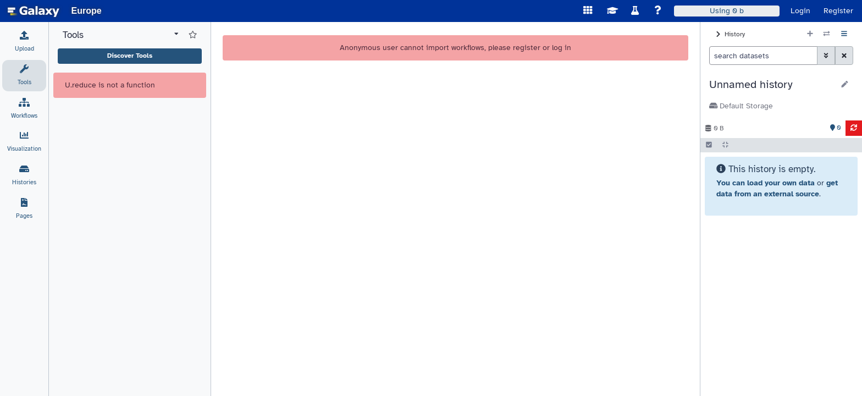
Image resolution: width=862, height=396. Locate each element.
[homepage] (33, 11)
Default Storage (741, 106)
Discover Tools (129, 55)
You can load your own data (765, 183)
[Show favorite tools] (193, 35)
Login (800, 10)
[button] (771, 84)
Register (838, 10)
